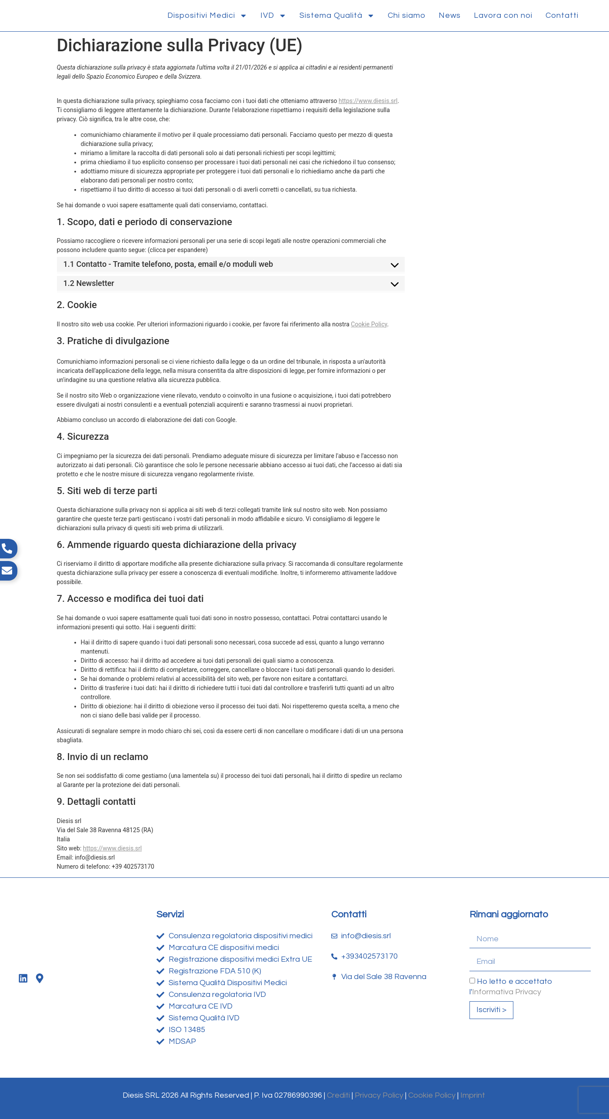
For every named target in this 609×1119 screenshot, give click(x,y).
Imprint (473, 1095)
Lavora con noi (503, 15)
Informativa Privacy (506, 991)
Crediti (338, 1095)
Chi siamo (407, 15)
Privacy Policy (379, 1095)
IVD (273, 15)
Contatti (562, 15)
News (450, 15)
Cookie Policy (369, 324)
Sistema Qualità (337, 15)
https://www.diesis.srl (368, 100)
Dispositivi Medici (207, 15)
